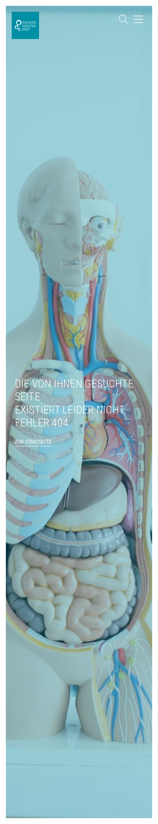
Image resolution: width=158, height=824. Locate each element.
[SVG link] (25, 25)
